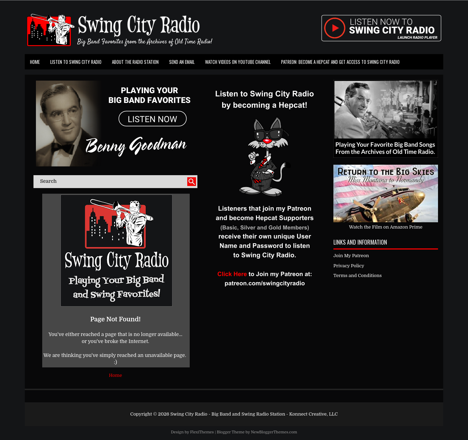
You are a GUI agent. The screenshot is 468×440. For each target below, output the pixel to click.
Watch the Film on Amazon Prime (386, 227)
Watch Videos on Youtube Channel (238, 61)
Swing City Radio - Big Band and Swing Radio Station (227, 414)
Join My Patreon (351, 255)
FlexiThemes (202, 432)
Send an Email (182, 61)
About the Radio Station (135, 61)
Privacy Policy (348, 265)
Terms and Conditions (357, 275)
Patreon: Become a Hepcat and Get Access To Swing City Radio (340, 61)
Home (35, 61)
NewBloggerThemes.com (274, 432)
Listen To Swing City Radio (75, 61)
